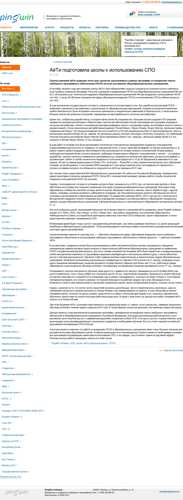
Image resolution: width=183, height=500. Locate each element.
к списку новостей (63, 62)
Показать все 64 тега (10, 477)
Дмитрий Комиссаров (14, 350)
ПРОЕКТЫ (85, 27)
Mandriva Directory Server (15, 344)
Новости (6, 67)
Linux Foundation (11, 180)
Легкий (6, 405)
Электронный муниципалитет (17, 374)
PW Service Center (12, 137)
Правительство (10, 168)
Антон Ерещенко (11, 95)
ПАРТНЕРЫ (102, 27)
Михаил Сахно (10, 210)
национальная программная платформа (23, 119)
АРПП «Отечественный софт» (18, 356)
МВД (5, 198)
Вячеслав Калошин (12, 338)
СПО (72, 343)
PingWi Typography (12, 174)
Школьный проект (99, 343)
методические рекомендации (17, 131)
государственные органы (15, 472)
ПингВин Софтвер (12, 228)
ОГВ (5, 204)
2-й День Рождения (13, 283)
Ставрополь (9, 368)
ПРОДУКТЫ (67, 27)
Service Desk (9, 113)
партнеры (8, 326)
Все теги (8, 88)
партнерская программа (15, 289)
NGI (5, 143)
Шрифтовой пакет (12, 259)
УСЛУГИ (49, 27)
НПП (5, 362)
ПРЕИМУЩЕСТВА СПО (128, 27)
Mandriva (7, 162)
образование (9, 295)
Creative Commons (12, 125)
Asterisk (7, 216)
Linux (5, 101)
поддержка (8, 380)
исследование (10, 149)
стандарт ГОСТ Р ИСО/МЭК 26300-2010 (23, 411)
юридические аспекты (14, 307)
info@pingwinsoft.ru (172, 2)
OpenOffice (8, 453)
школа (79, 343)
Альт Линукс (9, 459)
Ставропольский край (14, 435)
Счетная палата (11, 332)
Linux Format (9, 277)
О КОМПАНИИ (175, 27)
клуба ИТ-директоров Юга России (20, 192)
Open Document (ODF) (14, 320)
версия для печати (173, 350)
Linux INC (7, 423)
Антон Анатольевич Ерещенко (18, 240)
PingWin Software (60, 343)
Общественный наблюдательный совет (22, 107)
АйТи (86, 343)
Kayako (6, 265)
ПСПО (112, 343)
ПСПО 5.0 (8, 301)
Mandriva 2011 (10, 465)
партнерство (9, 253)
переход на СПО (11, 441)
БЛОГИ (153, 27)
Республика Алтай (12, 447)
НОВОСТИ (5, 27)
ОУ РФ (6, 222)
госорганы (8, 234)
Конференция (10, 313)
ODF (5, 271)
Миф (5, 386)
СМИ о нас (7, 73)
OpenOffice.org (10, 247)
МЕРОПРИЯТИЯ (29, 27)
